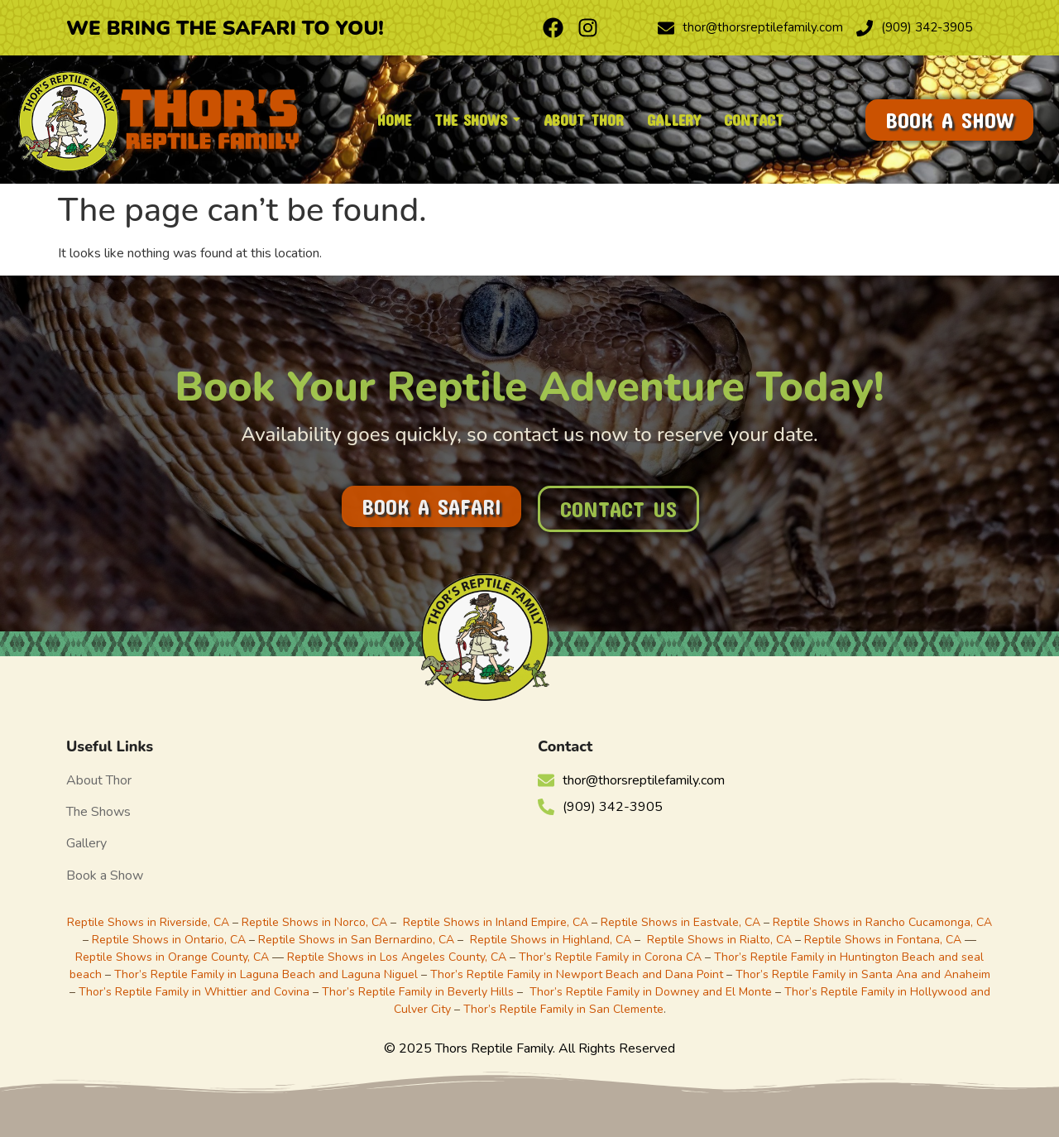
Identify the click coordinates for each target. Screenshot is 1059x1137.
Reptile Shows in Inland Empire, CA (495, 922)
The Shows (98, 812)
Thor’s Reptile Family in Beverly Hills (418, 992)
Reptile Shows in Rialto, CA (719, 940)
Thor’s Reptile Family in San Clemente (563, 1009)
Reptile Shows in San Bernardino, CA (356, 940)
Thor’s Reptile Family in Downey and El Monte (651, 992)
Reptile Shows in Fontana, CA (882, 940)
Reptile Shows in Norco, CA (314, 922)
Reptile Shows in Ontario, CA (169, 940)
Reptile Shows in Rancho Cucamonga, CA (882, 922)
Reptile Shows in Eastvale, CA (680, 922)
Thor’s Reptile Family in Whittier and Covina (194, 992)
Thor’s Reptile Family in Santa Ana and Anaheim (863, 974)
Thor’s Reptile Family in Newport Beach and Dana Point (576, 974)
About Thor (99, 780)
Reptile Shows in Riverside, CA (148, 922)
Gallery (86, 843)
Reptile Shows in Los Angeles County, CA (396, 957)
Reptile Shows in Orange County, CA (173, 957)
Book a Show (104, 875)
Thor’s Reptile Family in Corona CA (610, 957)
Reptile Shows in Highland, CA (550, 940)
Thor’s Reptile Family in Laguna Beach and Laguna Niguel (266, 974)
